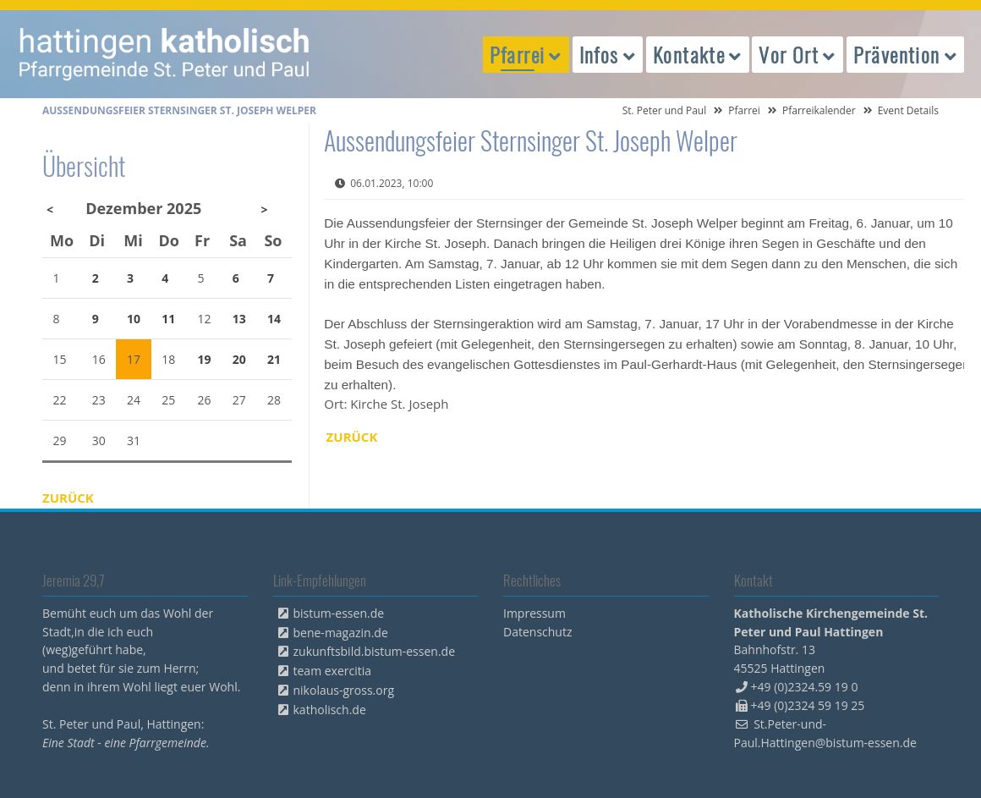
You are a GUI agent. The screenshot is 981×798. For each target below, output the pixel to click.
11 (168, 319)
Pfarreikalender (819, 110)
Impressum (534, 613)
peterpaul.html (165, 54)
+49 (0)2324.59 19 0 (804, 687)
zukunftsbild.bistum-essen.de (374, 651)
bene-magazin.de (340, 633)
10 (133, 319)
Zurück (352, 436)
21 (274, 359)
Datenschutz (537, 632)
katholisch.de (329, 710)
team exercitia (332, 671)
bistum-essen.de (339, 613)
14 (274, 319)
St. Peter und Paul (664, 110)
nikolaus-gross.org (344, 690)
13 (239, 319)
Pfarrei (744, 110)
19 (204, 359)
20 (239, 359)
